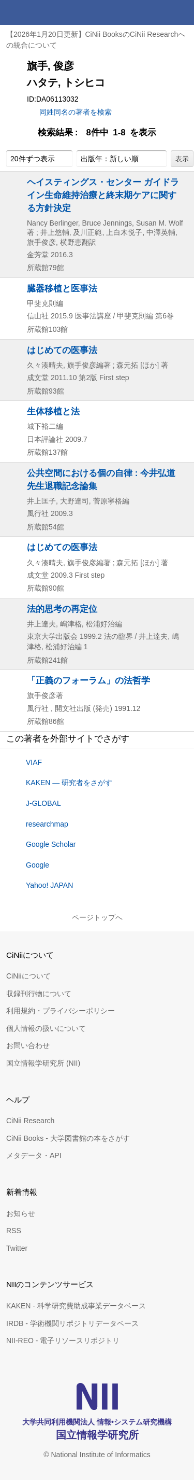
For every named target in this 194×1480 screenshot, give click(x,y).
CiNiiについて (28, 976)
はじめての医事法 (62, 350)
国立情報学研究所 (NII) (43, 1063)
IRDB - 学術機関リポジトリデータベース (72, 1323)
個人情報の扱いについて (46, 1028)
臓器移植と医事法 (62, 288)
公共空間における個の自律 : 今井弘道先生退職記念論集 (101, 479)
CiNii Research (30, 1120)
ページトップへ (97, 917)
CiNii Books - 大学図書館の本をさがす (68, 1138)
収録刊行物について (38, 993)
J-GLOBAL (43, 803)
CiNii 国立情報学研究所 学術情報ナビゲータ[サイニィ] (45, 12)
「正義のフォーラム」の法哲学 (88, 680)
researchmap (47, 824)
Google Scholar (51, 844)
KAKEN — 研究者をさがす (69, 782)
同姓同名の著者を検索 (75, 112)
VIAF (34, 762)
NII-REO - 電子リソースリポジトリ (63, 1340)
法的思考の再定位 (62, 609)
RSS (13, 1230)
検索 (157, 12)
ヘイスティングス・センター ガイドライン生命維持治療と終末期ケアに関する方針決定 (103, 195)
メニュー (181, 12)
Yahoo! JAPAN (49, 885)
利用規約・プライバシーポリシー (60, 1011)
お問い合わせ (28, 1045)
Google (37, 865)
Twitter (16, 1248)
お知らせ (20, 1213)
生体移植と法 (53, 411)
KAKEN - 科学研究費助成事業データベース (76, 1306)
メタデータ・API (34, 1155)
